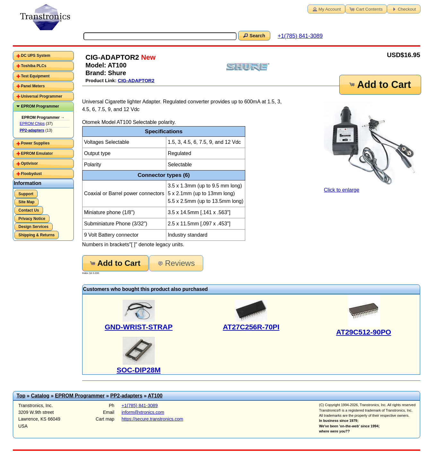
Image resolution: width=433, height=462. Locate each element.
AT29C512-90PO (363, 332)
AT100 (155, 395)
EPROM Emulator (37, 153)
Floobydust (31, 173)
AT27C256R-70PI (251, 327)
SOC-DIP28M (138, 370)
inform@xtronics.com (143, 412)
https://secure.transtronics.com (152, 419)
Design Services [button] (33, 226)
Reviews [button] (176, 263)
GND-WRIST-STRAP (138, 327)
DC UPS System (35, 55)
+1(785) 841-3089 (300, 36)
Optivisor (29, 163)
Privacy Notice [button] (32, 218)
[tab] (43, 56)
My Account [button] (326, 8)
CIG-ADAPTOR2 (136, 80)
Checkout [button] (403, 8)
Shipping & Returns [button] (37, 235)
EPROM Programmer (40, 106)
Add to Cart (380, 84)
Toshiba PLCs (33, 66)
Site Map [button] (27, 202)
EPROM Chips (32, 123)
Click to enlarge (372, 147)
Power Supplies (35, 143)
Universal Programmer (41, 96)
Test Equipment (35, 76)
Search (253, 35)
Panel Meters (33, 86)
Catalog (40, 395)
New (147, 57)
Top (20, 395)
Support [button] (26, 194)
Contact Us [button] (29, 210)
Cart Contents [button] (366, 8)
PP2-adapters (126, 395)
